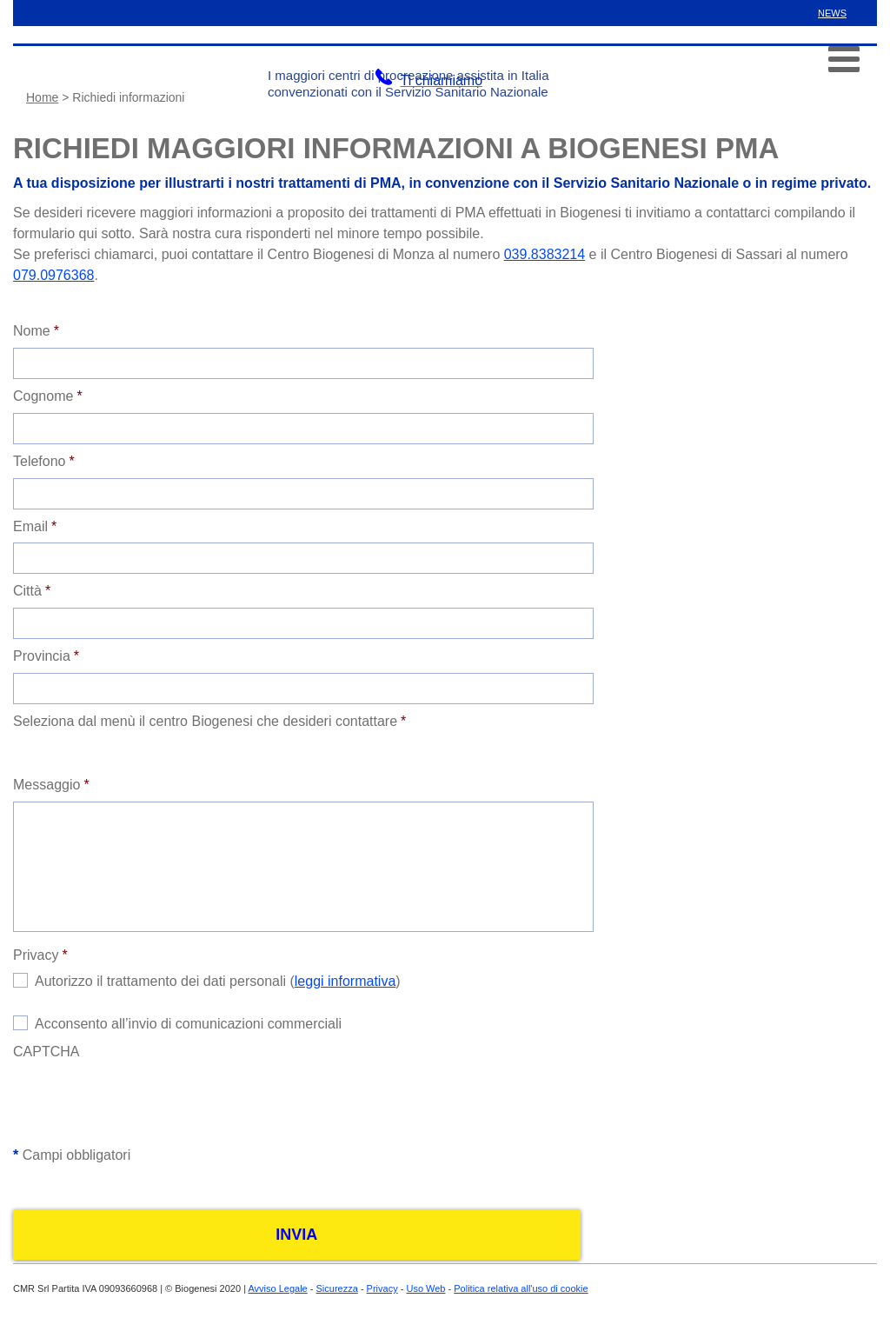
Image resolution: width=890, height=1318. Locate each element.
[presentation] (145, 1102)
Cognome (48, 396)
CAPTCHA (46, 1051)
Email (34, 526)
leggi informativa (345, 981)
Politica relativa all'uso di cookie (521, 1288)
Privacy (40, 955)
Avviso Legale (277, 1288)
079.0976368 (53, 275)
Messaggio (51, 784)
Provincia (46, 656)
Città (31, 590)
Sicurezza (337, 1288)
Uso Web (425, 1288)
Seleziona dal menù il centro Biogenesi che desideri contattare (209, 721)
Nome (36, 330)
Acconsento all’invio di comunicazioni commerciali (188, 1023)
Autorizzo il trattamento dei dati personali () (218, 981)
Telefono (44, 461)
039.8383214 (544, 254)
